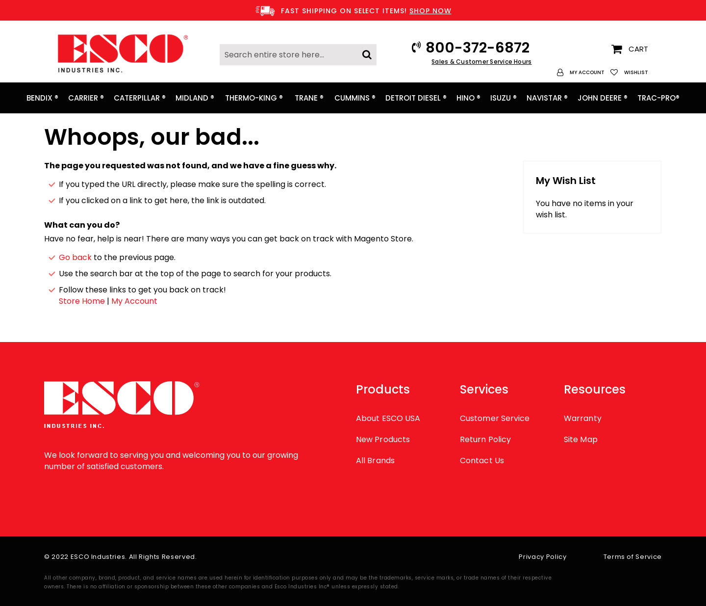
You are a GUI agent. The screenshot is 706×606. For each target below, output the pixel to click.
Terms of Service (633, 556)
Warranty (583, 418)
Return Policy (485, 439)
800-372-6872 (478, 47)
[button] (581, 72)
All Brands (375, 460)
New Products (383, 439)
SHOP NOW (430, 11)
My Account (134, 301)
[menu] (353, 97)
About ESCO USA (388, 418)
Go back (75, 257)
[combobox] (298, 54)
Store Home (82, 301)
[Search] (367, 52)
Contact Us (482, 460)
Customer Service (495, 418)
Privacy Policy (542, 556)
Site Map (581, 439)
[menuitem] (42, 97)
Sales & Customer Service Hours (481, 61)
